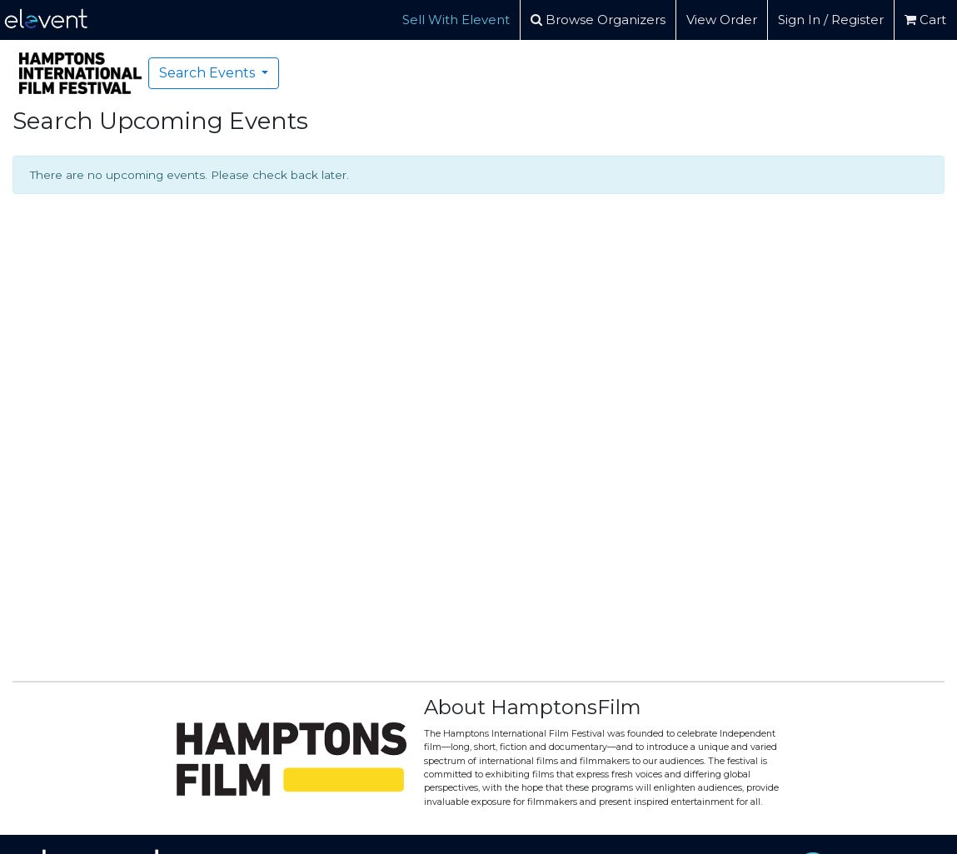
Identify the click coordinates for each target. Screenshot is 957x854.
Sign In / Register (831, 19)
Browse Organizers (598, 19)
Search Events (208, 73)
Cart (925, 19)
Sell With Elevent (456, 19)
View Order (721, 19)
